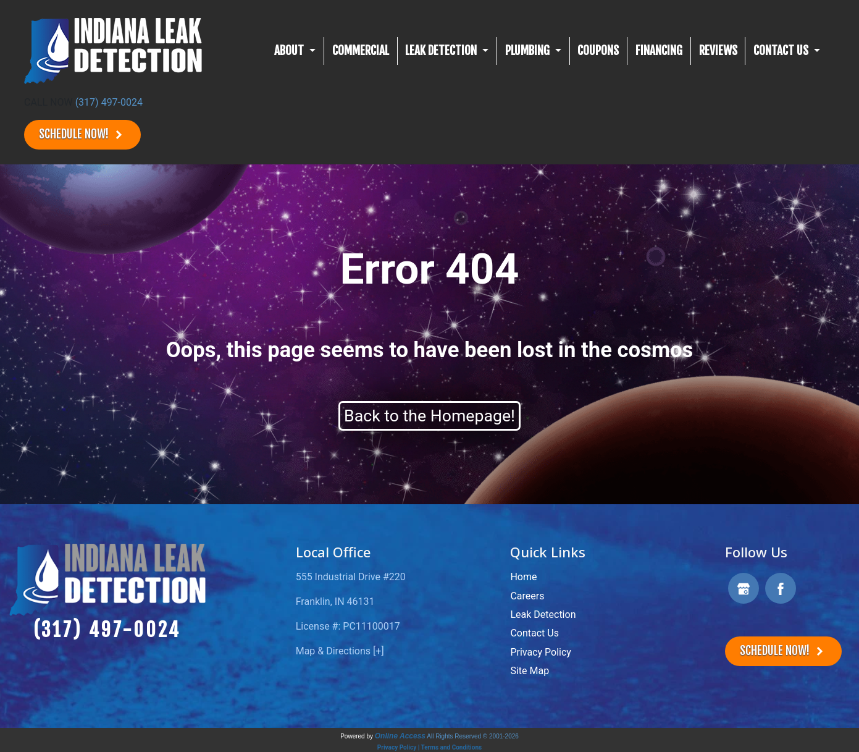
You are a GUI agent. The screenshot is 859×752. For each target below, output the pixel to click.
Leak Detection (543, 614)
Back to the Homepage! (429, 416)
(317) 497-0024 (109, 102)
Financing (658, 50)
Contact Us (534, 633)
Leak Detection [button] (442, 50)
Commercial (360, 50)
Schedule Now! (82, 134)
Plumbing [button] (528, 50)
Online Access (400, 736)
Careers (527, 596)
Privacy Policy (540, 652)
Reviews (718, 50)
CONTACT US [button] (782, 50)
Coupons (598, 50)
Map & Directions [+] (340, 651)
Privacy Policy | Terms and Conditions (429, 747)
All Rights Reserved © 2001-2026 (473, 736)
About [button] (290, 50)
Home (523, 577)
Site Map (529, 671)
